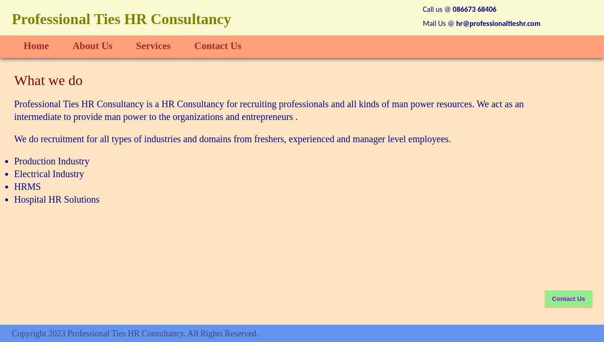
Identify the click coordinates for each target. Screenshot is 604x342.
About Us (93, 45)
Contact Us (218, 45)
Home (36, 45)
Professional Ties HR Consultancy (121, 18)
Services (153, 45)
